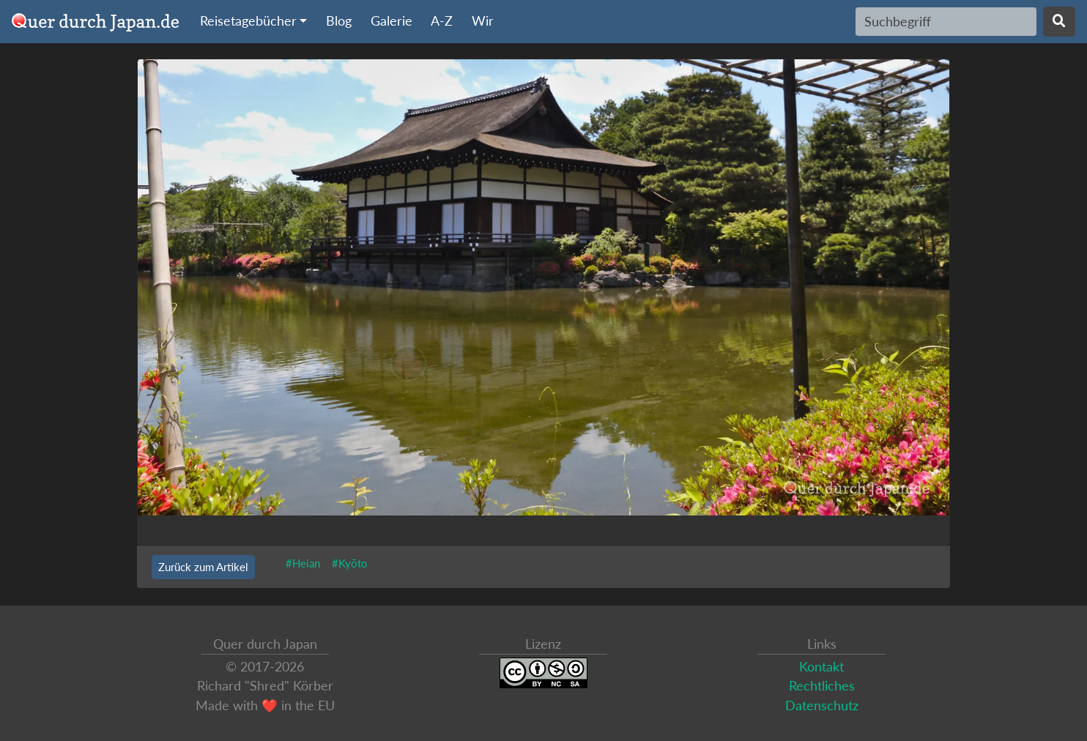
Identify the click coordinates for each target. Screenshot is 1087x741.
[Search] (946, 21)
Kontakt (821, 666)
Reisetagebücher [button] (248, 21)
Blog (339, 21)
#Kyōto (350, 563)
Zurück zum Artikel (203, 566)
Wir (483, 21)
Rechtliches (822, 685)
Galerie (391, 21)
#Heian (303, 563)
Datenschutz (821, 705)
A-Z (442, 21)
